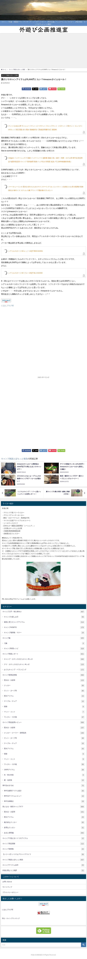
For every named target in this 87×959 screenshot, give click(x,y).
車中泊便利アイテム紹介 (44, 790)
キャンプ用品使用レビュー (43, 722)
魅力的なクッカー (44, 822)
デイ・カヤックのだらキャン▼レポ (44, 664)
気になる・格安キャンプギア (43, 806)
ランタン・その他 (44, 717)
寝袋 (44, 706)
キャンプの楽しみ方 (44, 617)
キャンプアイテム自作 (43, 865)
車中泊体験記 (44, 801)
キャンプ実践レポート (43, 654)
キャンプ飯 (43, 638)
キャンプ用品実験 (43, 843)
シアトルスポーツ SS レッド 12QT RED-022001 (25, 251)
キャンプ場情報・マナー (44, 632)
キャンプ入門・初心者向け (43, 611)
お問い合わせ (7, 881)
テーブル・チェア (44, 701)
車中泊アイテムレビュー (44, 796)
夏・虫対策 (44, 780)
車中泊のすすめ (43, 785)
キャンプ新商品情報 (43, 675)
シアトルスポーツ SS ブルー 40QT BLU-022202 (25, 273)
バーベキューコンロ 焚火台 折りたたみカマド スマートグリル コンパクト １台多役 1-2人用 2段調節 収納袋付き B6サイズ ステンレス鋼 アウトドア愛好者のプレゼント (45, 188)
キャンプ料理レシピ (44, 648)
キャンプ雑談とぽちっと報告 (10, 75)
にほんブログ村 (7, 305)
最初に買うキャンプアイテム (44, 622)
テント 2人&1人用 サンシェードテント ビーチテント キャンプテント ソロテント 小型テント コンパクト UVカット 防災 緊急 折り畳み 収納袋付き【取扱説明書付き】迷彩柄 (45, 127)
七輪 (44, 643)
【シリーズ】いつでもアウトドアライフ (43, 854)
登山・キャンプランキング (11, 918)
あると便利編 (44, 832)
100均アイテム (44, 769)
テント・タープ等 (44, 690)
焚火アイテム (44, 696)
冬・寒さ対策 (44, 775)
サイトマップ (7, 887)
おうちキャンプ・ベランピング (44, 669)
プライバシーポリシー (10, 892)
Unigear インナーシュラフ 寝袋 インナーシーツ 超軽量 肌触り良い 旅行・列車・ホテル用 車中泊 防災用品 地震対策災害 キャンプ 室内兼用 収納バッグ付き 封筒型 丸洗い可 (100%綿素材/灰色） (45, 159)
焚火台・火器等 (44, 680)
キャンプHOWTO (44, 627)
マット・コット (44, 711)
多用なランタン (44, 827)
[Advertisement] (43, 50)
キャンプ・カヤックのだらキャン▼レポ (44, 659)
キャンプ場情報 (43, 849)
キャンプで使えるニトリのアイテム (43, 838)
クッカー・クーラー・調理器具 (44, 733)
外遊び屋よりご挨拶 (43, 870)
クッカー (44, 685)
